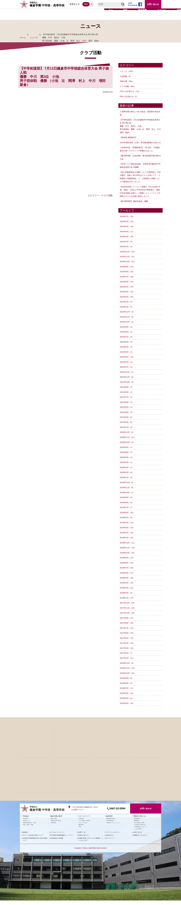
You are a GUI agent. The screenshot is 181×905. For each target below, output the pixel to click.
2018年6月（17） (127, 578)
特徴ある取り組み (56, 825)
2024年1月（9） (127, 252)
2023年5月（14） (127, 292)
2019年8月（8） (127, 508)
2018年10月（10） (128, 558)
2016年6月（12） (127, 698)
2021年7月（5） (127, 403)
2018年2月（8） (127, 598)
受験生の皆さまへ (139, 821)
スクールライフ (83, 821)
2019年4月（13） (127, 528)
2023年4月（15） (127, 297)
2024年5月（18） (127, 232)
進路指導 (108, 821)
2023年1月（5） (127, 312)
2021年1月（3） (127, 433)
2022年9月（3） (127, 332)
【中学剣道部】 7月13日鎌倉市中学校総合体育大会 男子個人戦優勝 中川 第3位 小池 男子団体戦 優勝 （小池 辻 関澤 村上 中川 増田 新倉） (140, 125)
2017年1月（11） (127, 663)
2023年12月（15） (128, 257)
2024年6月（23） (127, 227)
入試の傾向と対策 (139, 827)
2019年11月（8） (127, 493)
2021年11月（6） (127, 382)
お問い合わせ (153, 4)
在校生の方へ (110, 839)
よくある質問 (138, 833)
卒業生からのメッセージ (113, 827)
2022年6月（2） (127, 347)
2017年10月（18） (128, 618)
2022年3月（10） (127, 363)
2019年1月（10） (127, 543)
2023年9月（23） (127, 272)
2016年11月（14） (128, 673)
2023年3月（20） (127, 302)
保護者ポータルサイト (140, 839)
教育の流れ (54, 823)
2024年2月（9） (127, 247)
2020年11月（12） (128, 443)
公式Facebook (132, 4)
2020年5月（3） (127, 463)
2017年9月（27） (127, 623)
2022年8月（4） (127, 337)
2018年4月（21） (127, 588)
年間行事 (81, 823)
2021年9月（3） (127, 393)
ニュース (34, 37)
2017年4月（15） (127, 648)
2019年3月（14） (127, 533)
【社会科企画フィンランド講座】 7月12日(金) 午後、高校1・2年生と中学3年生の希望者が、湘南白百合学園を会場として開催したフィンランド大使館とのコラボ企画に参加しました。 (140, 195)
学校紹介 (25, 821)
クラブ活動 (107, 195)
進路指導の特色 (110, 823)
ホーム (23, 37)
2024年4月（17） (127, 237)
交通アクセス (77, 814)
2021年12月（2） (127, 378)
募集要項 (136, 825)
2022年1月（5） (127, 372)
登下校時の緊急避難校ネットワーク (61, 839)
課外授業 (53, 827)
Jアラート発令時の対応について (33, 839)
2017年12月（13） (128, 608)
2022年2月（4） (127, 367)
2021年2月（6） (127, 428)
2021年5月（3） (127, 413)
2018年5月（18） (127, 583)
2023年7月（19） (127, 282)
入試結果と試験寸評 (139, 829)
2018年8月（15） (127, 568)
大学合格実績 (110, 825)
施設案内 (81, 829)
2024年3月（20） (127, 242)
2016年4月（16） (127, 708)
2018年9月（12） (127, 563)
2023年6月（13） (127, 287)
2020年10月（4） (127, 448)
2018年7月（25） (127, 573)
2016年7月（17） (127, 693)
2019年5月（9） (127, 523)
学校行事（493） (127, 81)
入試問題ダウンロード (140, 831)
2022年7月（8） (127, 342)
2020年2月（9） (127, 478)
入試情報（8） (126, 76)
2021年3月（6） (127, 423)
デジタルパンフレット (57, 837)
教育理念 (25, 823)
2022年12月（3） (127, 317)
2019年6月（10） (127, 518)
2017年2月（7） (127, 658)
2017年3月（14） (127, 653)
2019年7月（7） (127, 513)
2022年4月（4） (127, 357)
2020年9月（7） (127, 453)
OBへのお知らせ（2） (130, 96)
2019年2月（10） (127, 538)
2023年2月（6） (127, 307)
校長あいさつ (27, 825)
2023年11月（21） (128, 262)
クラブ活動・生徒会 (84, 825)
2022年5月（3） (127, 352)
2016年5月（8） (127, 703)
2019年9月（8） (127, 503)
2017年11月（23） (128, 613)
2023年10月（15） (128, 267)
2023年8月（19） (127, 277)
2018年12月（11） (128, 548)
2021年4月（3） (127, 418)
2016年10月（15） (128, 678)
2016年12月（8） (127, 668)
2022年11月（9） (127, 322)
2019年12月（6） (127, 488)
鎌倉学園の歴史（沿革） (30, 827)
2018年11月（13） (128, 553)
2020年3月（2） (127, 473)
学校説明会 (137, 823)
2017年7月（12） (127, 633)
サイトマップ (110, 842)
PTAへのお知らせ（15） (131, 91)
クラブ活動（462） (128, 86)
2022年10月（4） (127, 327)
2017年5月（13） (127, 643)
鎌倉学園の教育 (55, 821)
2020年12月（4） (127, 438)
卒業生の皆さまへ (83, 839)
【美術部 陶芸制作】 (129, 137)
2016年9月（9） (127, 683)
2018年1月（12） (127, 603)
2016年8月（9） (127, 688)
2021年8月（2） (127, 397)
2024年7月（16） (127, 222)
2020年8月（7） (127, 458)
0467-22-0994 (117, 813)
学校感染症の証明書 (56, 842)
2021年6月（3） (127, 408)
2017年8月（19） (127, 628)
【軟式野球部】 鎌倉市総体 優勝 (135, 207)
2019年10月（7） (127, 498)
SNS (79, 831)
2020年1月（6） (127, 483)
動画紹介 (25, 837)
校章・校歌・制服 (28, 829)
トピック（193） (127, 71)
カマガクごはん (82, 827)
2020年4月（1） (127, 468)
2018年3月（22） (127, 593)
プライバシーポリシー (113, 837)
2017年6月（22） (127, 638)
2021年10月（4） (127, 388)
